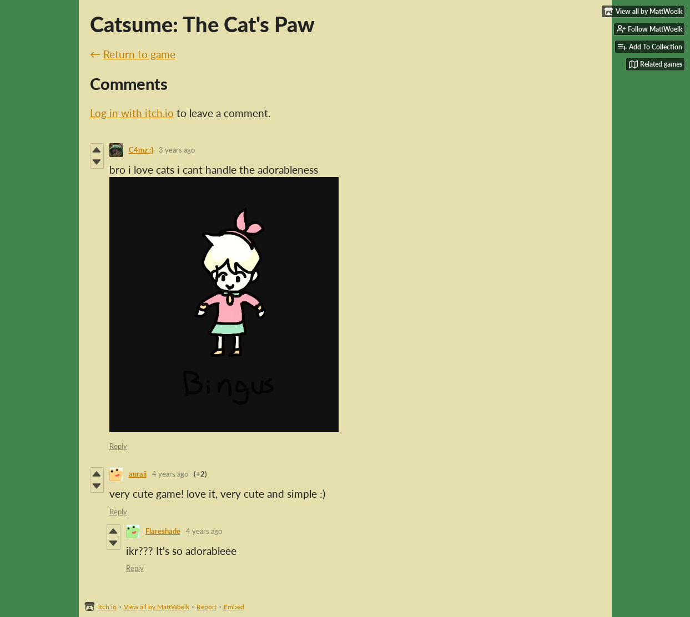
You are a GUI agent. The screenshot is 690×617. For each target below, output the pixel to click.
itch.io (107, 607)
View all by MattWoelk (156, 607)
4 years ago (170, 473)
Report (206, 607)
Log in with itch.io (132, 113)
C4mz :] (141, 149)
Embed (234, 607)
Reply (118, 446)
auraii (138, 473)
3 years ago (177, 149)
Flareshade (162, 531)
